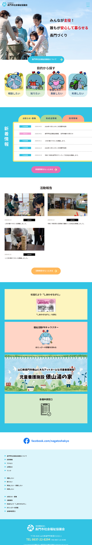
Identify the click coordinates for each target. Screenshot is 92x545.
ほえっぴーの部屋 (12, 508)
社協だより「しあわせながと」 (17, 504)
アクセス (10, 463)
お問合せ (10, 467)
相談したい (14, 93)
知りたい (35, 93)
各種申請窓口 (11, 511)
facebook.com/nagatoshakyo (46, 441)
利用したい (78, 93)
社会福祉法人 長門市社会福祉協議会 (14, 4)
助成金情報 (51, 118)
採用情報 (73, 118)
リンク (9, 470)
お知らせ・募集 (29, 118)
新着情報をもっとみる (44, 169)
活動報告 (10, 500)
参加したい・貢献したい (56, 91)
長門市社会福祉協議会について (44, 59)
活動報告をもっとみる (44, 270)
